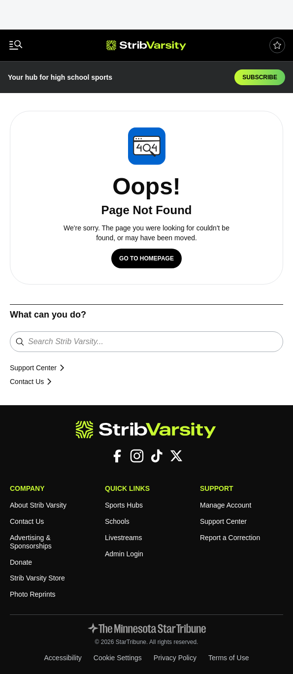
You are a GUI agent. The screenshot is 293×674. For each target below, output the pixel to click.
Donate (21, 562)
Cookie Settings (118, 658)
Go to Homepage (146, 258)
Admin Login (125, 554)
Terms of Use (233, 658)
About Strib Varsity (40, 505)
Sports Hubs (125, 505)
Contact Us (32, 382)
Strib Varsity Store (39, 578)
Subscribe (260, 77)
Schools (117, 521)
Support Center (40, 368)
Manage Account (227, 505)
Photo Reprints (33, 594)
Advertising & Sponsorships (32, 542)
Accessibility (60, 658)
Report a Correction (231, 538)
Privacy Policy (178, 658)
